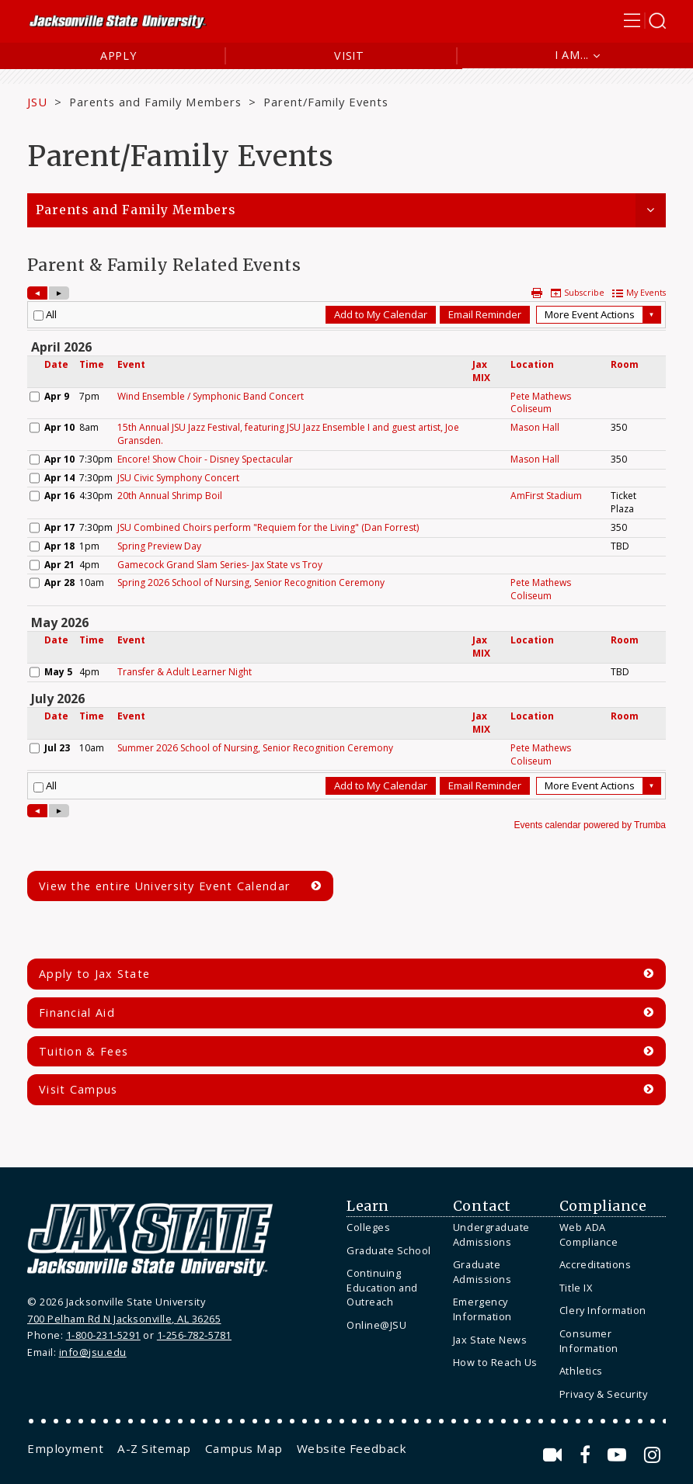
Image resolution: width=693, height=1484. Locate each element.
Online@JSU (376, 1325)
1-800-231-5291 (103, 1335)
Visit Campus (78, 1089)
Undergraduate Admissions (491, 1234)
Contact (482, 1206)
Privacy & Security (603, 1394)
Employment (65, 1448)
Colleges (368, 1227)
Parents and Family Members (155, 101)
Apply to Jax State (94, 973)
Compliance (602, 1206)
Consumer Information (588, 1340)
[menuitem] (395, 1227)
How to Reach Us (495, 1362)
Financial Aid (77, 1012)
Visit (349, 55)
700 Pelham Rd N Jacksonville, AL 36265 (124, 1319)
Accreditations (595, 1264)
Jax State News (490, 1340)
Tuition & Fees (83, 1051)
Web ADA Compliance (588, 1234)
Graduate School (388, 1250)
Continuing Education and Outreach (382, 1287)
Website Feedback (351, 1448)
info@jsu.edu (93, 1352)
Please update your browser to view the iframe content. (346, 559)
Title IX (575, 1288)
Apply (118, 55)
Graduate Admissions (482, 1271)
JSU (37, 101)
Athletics (581, 1371)
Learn (367, 1206)
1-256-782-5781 (194, 1335)
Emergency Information (482, 1309)
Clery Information (602, 1310)
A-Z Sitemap (154, 1448)
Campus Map (244, 1448)
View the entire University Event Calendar (164, 886)
